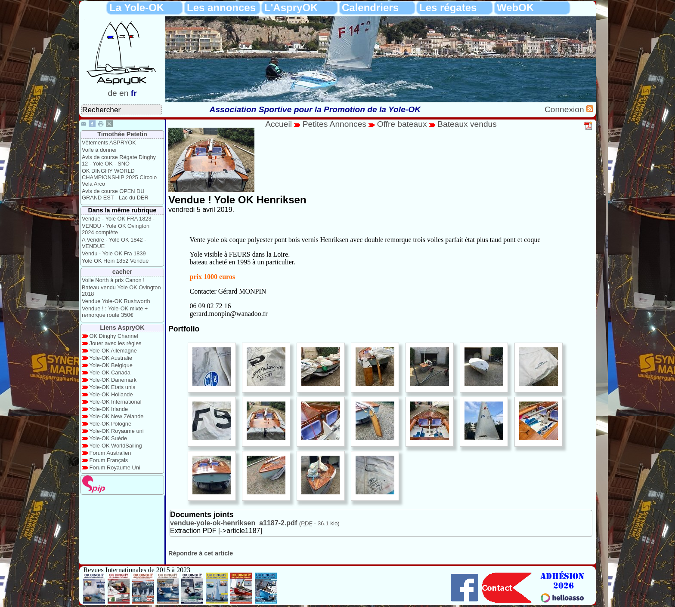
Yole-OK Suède (108, 438)
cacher (122, 271)
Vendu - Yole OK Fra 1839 (114, 253)
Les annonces (221, 7)
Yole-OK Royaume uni (116, 431)
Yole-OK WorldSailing (115, 445)
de (112, 93)
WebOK (515, 7)
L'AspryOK (291, 7)
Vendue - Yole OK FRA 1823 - (118, 218)
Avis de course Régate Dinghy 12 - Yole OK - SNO (119, 160)
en (123, 93)
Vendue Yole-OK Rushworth (116, 301)
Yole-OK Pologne (110, 423)
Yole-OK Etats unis (112, 387)
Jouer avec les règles (116, 343)
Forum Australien (110, 453)
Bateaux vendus (467, 124)
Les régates (448, 7)
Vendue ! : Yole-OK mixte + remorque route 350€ (115, 311)
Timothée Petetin (122, 134)
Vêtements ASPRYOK (109, 142)
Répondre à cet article (200, 553)
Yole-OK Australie (110, 358)
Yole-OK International (115, 402)
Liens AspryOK (122, 327)
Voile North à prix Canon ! (113, 280)
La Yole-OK (136, 7)
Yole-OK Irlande (108, 409)
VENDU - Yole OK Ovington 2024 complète (115, 229)
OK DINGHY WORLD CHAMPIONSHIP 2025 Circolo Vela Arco (119, 177)
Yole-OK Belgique (111, 365)
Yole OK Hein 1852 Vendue (115, 261)
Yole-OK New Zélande (116, 416)
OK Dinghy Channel (114, 336)
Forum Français (109, 460)
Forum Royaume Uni (115, 467)
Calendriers (370, 7)
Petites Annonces (334, 124)
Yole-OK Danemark (112, 380)
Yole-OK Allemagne (113, 350)
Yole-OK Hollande (111, 394)
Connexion (565, 109)
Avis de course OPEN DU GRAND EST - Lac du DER (115, 194)
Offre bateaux (402, 124)
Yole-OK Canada (109, 372)
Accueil (278, 124)
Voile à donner (99, 150)
